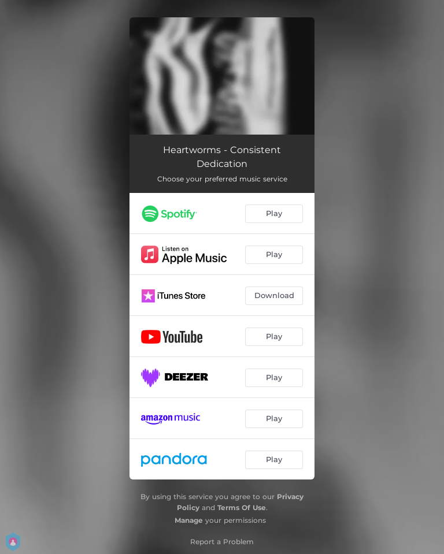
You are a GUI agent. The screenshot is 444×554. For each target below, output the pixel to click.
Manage (189, 520)
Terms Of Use (241, 507)
